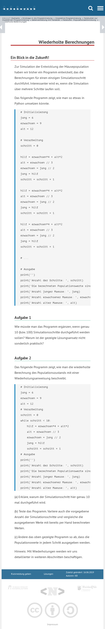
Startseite (15, 18)
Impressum (52, 624)
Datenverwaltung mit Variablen (46, 20)
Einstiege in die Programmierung (37, 18)
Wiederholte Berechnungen (14, 22)
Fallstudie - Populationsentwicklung (79, 20)
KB (76, 576)
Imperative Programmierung (68, 18)
